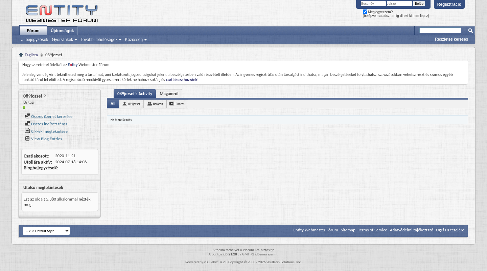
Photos (180, 104)
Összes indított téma (46, 123)
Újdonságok (62, 30)
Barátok (158, 104)
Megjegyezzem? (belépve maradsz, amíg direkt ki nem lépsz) (396, 14)
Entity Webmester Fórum (315, 229)
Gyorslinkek (62, 39)
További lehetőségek (98, 39)
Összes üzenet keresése (49, 116)
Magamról (169, 93)
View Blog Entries (43, 138)
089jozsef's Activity (134, 93)
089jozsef (134, 104)
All (113, 103)
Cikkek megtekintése (46, 131)
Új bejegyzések (34, 39)
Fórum (33, 30)
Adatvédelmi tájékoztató (411, 229)
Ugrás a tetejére (450, 229)
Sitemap (348, 229)
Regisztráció (449, 4)
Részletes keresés (451, 39)
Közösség (134, 39)
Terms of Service (372, 229)
